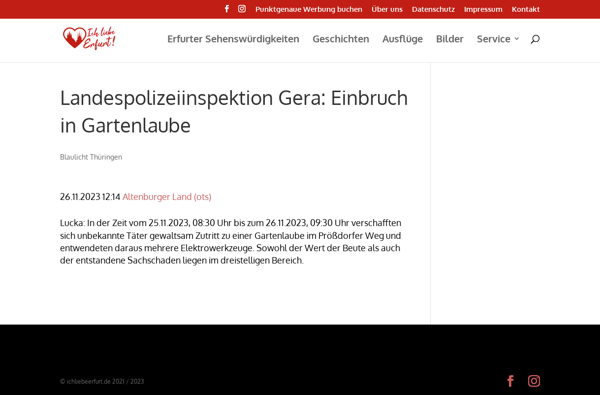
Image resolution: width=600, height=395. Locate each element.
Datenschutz (433, 9)
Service (493, 40)
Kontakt (526, 9)
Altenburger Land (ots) (167, 196)
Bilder (450, 40)
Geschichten (341, 40)
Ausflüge (402, 40)
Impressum (483, 9)
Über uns (387, 9)
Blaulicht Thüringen (91, 157)
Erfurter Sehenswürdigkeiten (233, 40)
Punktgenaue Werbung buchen (308, 9)
